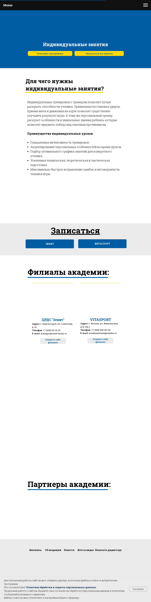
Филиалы (35, 550)
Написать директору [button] (108, 550)
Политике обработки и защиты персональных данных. (61, 587)
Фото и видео (85, 550)
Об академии (53, 550)
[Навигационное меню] (145, 5)
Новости (69, 550)
